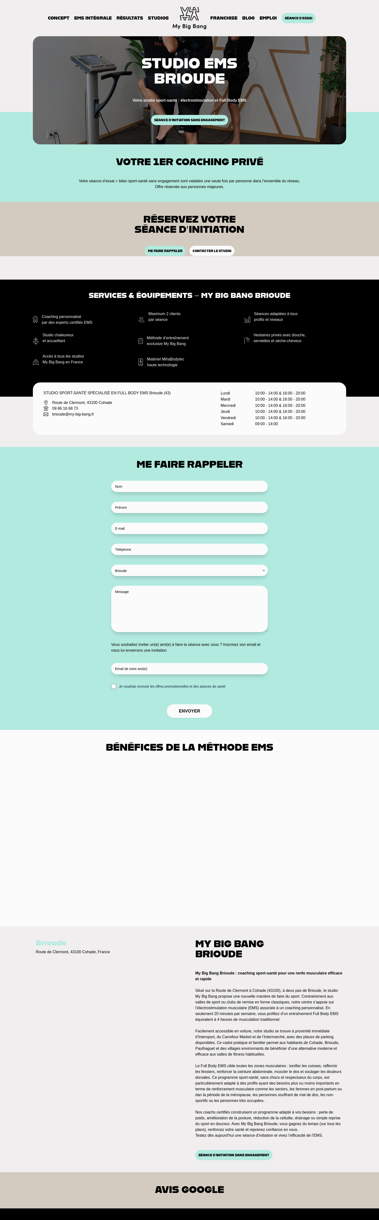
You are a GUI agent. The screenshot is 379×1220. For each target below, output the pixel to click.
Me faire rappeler (165, 251)
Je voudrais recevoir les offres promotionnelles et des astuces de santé (172, 686)
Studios (158, 18)
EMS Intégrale (93, 18)
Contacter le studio (212, 251)
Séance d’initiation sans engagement (189, 120)
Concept (58, 18)
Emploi (268, 18)
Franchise (223, 18)
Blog (248, 18)
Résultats (130, 18)
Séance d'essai (298, 18)
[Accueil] (189, 18)
